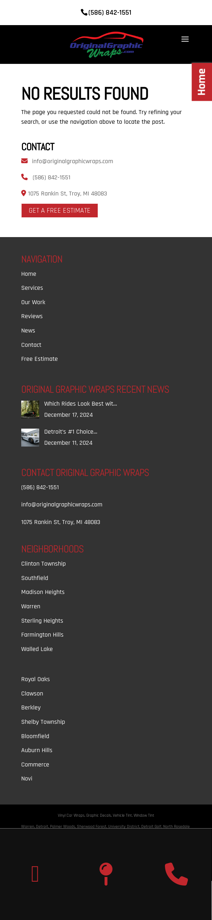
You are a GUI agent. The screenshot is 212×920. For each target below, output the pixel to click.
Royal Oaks (35, 679)
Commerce (35, 764)
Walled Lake (37, 649)
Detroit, (43, 826)
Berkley (31, 707)
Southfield (34, 578)
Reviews (32, 316)
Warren (30, 606)
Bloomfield (35, 736)
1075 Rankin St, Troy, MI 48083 (66, 193)
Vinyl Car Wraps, (72, 815)
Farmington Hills (42, 635)
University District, (124, 826)
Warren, (28, 826)
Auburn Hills (36, 750)
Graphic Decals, (99, 815)
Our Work (33, 302)
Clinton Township (43, 564)
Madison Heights (43, 592)
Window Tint (144, 815)
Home (28, 274)
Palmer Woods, (63, 826)
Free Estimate (39, 359)
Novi (26, 778)
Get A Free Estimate (60, 210)
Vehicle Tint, (123, 815)
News (28, 330)
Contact (31, 345)
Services (32, 288)
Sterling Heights (42, 621)
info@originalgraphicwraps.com (72, 161)
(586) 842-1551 (51, 177)
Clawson (32, 693)
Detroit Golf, (152, 826)
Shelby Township (43, 722)
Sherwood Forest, (92, 826)
